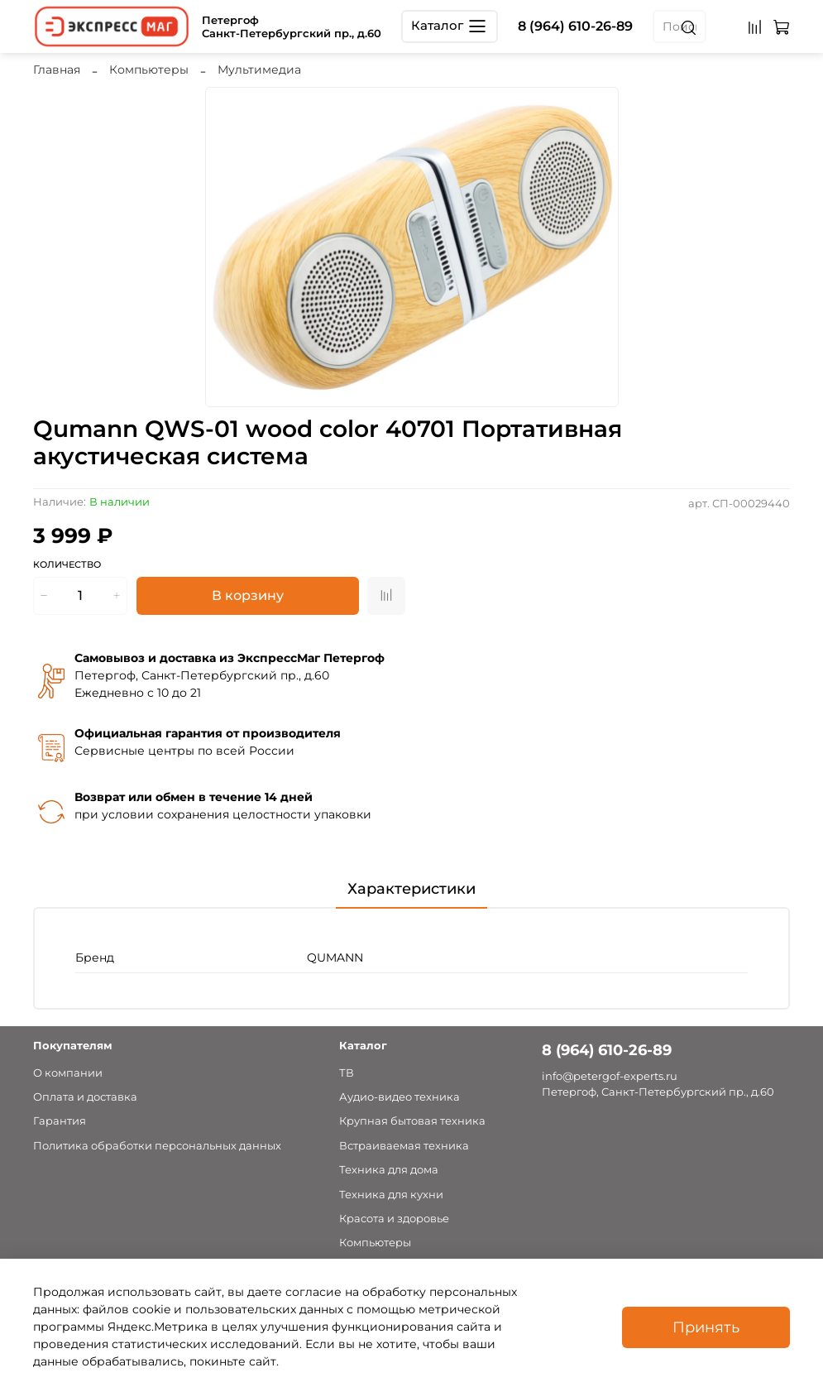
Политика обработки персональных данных (157, 1146)
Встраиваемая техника (404, 1146)
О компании (68, 1073)
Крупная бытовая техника (412, 1121)
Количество (67, 564)
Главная (56, 69)
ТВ (346, 1073)
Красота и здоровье (394, 1218)
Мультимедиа (259, 69)
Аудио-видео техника (399, 1097)
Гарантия (59, 1121)
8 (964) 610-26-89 (575, 26)
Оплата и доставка (85, 1097)
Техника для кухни (391, 1194)
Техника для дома (388, 1170)
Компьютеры (149, 69)
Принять (705, 1327)
